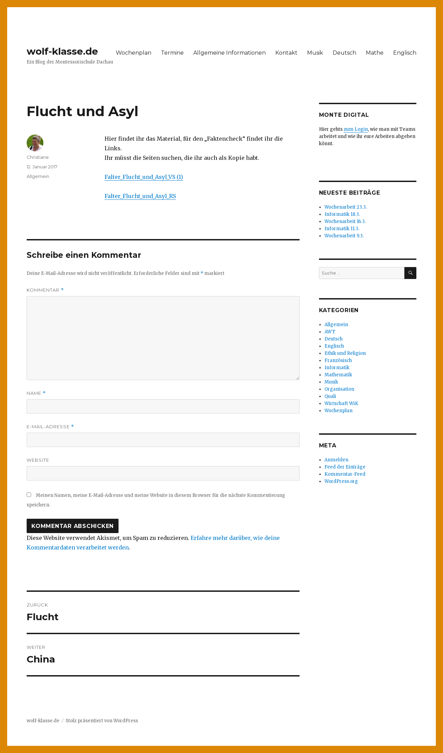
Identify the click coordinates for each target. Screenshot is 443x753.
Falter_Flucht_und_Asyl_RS (140, 196)
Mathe (375, 53)
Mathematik (338, 375)
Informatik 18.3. (342, 214)
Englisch (404, 53)
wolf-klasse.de (62, 51)
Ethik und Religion (345, 353)
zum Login (356, 129)
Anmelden (336, 460)
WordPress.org (341, 481)
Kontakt (286, 53)
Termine (172, 53)
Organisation (339, 389)
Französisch (338, 360)
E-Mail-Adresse (50, 427)
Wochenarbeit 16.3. (345, 221)
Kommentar (45, 290)
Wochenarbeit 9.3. (344, 236)
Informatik (336, 368)
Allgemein (38, 176)
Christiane (38, 157)
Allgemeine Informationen (229, 53)
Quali (330, 396)
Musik (315, 53)
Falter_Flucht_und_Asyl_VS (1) (144, 176)
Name (36, 393)
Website (38, 460)
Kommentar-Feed (344, 474)
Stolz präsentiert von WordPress (102, 721)
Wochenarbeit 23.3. (345, 207)
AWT (329, 332)
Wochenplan (133, 53)
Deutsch (344, 53)
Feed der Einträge (344, 467)
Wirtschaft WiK (341, 403)
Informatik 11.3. (341, 229)
